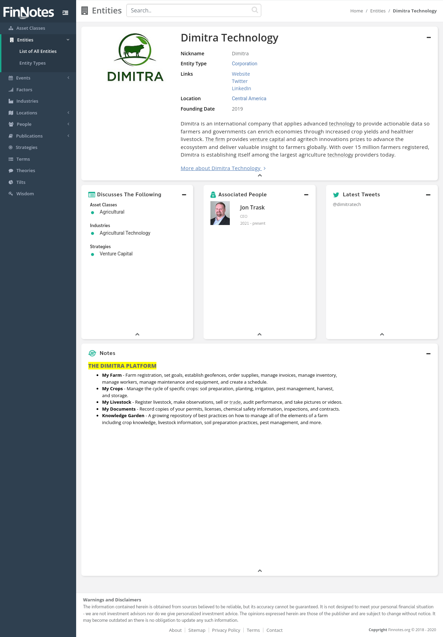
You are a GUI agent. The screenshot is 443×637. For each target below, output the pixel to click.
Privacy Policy (226, 630)
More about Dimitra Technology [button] (220, 168)
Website (241, 74)
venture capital (267, 139)
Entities (378, 11)
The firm (215, 139)
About (175, 630)
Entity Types (32, 63)
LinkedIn (241, 88)
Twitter (240, 81)
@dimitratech (347, 204)
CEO (243, 216)
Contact (274, 630)
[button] (137, 194)
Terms (253, 630)
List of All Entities (38, 51)
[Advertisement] (392, 463)
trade (235, 402)
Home (356, 11)
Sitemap (197, 630)
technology (342, 123)
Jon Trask (252, 207)
